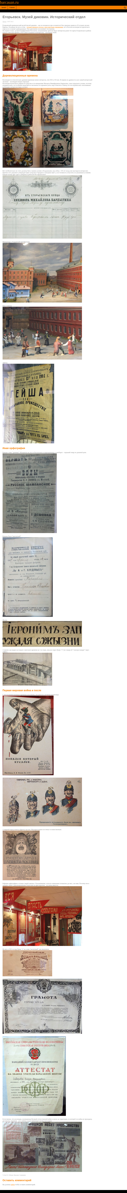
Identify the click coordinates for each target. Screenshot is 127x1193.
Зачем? (3, 7)
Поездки (16, 1175)
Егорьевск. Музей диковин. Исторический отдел (44, 17)
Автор (4, 21)
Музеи (11, 1175)
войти (13, 1184)
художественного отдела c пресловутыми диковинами (45, 27)
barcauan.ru (9, 2)
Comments (23, 1175)
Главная (12, 7)
